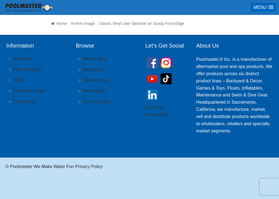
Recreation (93, 69)
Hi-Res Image (83, 23)
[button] (263, 7)
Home (61, 23)
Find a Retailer (28, 69)
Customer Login (29, 90)
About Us (23, 58)
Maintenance (95, 80)
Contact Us (24, 101)
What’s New (95, 58)
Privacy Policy (97, 101)
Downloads (94, 90)
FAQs (19, 80)
